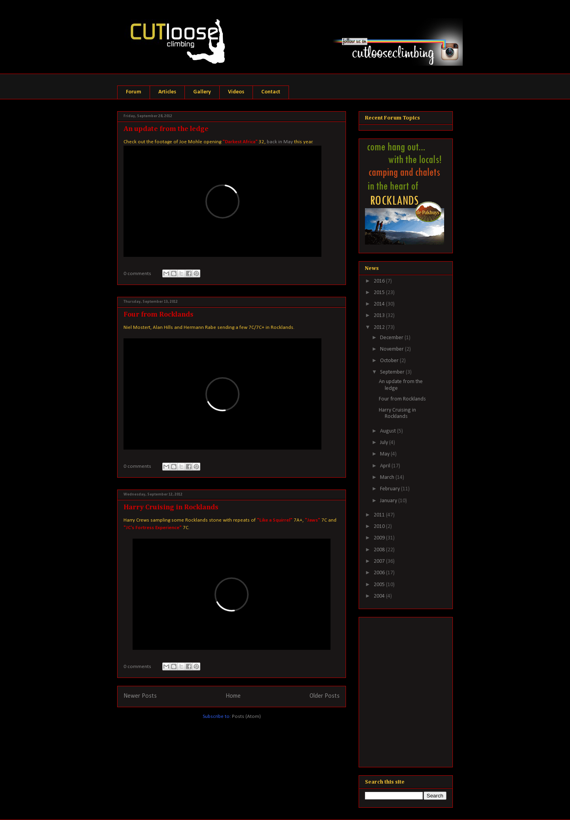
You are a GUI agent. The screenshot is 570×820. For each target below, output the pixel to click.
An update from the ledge (166, 129)
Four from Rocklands (159, 314)
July (384, 443)
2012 (380, 327)
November (392, 349)
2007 (380, 561)
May (385, 454)
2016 (380, 281)
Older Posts (325, 696)
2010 (380, 527)
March (387, 477)
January (389, 501)
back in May (280, 141)
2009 (380, 538)
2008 (380, 550)
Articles (167, 92)
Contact (270, 92)
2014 (380, 304)
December (392, 338)
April (385, 466)
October (390, 361)
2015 (380, 293)
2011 (380, 515)
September (393, 372)
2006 (380, 573)
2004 (380, 596)
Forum (133, 92)
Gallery (202, 92)
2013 (380, 316)
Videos (236, 92)
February (390, 489)
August (388, 431)
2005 (380, 585)
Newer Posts (140, 696)
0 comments (137, 273)
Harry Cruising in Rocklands (171, 507)
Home (233, 696)
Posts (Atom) (246, 716)
